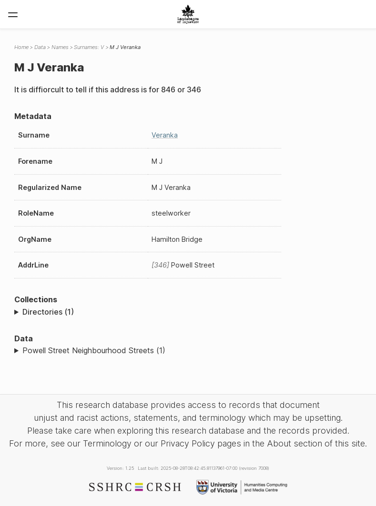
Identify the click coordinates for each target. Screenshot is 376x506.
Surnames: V (89, 47)
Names (60, 47)
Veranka (165, 135)
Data (40, 47)
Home (21, 47)
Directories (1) (48, 312)
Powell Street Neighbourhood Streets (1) (93, 350)
